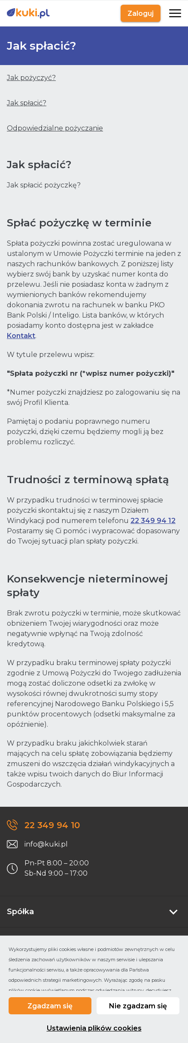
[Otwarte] (174, 13)
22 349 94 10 (52, 825)
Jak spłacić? (26, 103)
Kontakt (21, 336)
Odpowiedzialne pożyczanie (55, 128)
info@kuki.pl (46, 844)
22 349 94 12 (153, 521)
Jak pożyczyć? (31, 78)
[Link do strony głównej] (28, 13)
